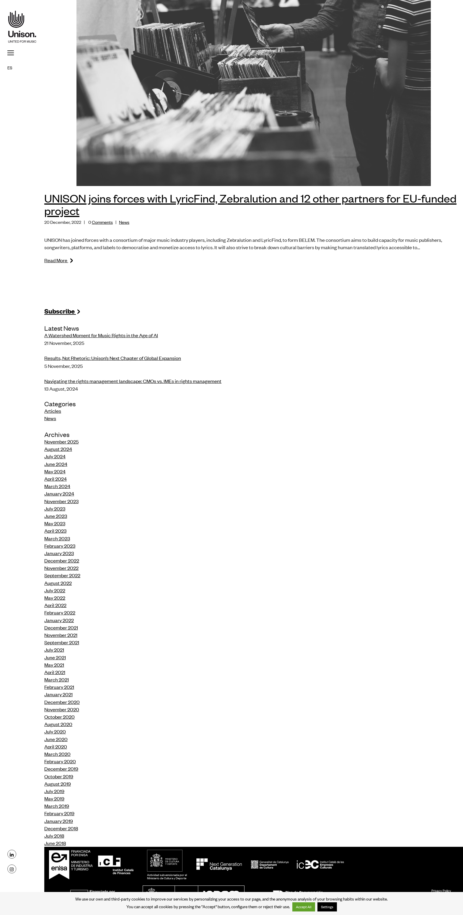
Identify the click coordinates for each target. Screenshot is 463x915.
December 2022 (61, 560)
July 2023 (54, 508)
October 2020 (59, 716)
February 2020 (60, 761)
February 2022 (59, 612)
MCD (164, 861)
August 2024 (58, 449)
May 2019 (54, 798)
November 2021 (60, 635)
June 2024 (55, 464)
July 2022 (54, 590)
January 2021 (58, 694)
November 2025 (61, 441)
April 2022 (55, 605)
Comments (102, 222)
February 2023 (59, 545)
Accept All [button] (304, 906)
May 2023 (54, 523)
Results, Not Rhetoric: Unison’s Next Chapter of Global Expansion (112, 358)
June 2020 (56, 739)
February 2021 (59, 687)
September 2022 (62, 575)
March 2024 (57, 486)
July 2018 (54, 835)
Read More (59, 260)
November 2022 (61, 568)
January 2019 (58, 821)
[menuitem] (22, 67)
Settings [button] (327, 906)
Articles (52, 410)
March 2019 (56, 806)
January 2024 (59, 493)
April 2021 (54, 672)
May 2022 (54, 597)
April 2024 (55, 478)
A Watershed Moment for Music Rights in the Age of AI (101, 335)
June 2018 (55, 843)
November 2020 (61, 709)
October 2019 (58, 776)
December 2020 (62, 702)
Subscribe (62, 310)
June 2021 (55, 657)
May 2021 (54, 664)
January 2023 (59, 553)
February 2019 (59, 813)
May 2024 (55, 471)
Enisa (72, 864)
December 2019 (61, 768)
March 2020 (57, 754)
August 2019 (57, 783)
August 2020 (58, 724)
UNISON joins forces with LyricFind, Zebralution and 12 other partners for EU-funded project (250, 204)
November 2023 (61, 501)
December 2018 (61, 828)
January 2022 (59, 620)
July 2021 (54, 649)
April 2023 (55, 530)
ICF (115, 864)
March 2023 (57, 538)
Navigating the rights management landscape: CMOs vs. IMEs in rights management (132, 381)
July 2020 (55, 731)
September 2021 (61, 642)
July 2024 (55, 456)
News (124, 222)
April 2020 (55, 746)
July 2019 (54, 791)
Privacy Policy (441, 890)
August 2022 (58, 583)
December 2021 (61, 627)
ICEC (297, 864)
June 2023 (55, 516)
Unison (22, 26)
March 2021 (56, 679)
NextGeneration (219, 864)
